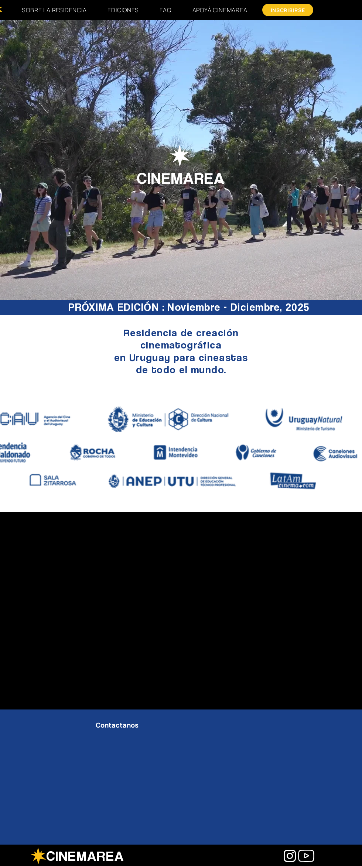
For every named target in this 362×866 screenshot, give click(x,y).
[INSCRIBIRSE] (287, 10)
